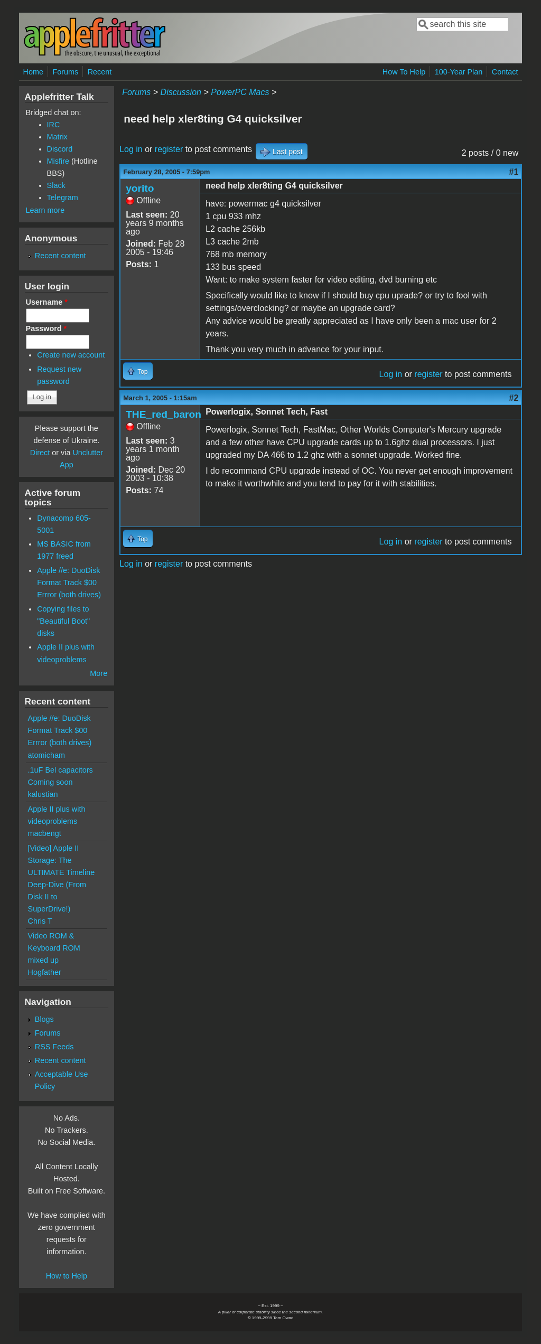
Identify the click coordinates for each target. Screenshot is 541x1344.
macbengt (44, 833)
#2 (514, 397)
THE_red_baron (163, 414)
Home (33, 72)
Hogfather (44, 972)
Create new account (71, 355)
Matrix (57, 137)
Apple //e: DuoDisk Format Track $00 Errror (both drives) (69, 582)
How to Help (66, 1276)
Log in (131, 149)
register (169, 149)
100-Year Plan (459, 72)
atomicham (46, 755)
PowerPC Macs (240, 92)
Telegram (62, 197)
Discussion (181, 92)
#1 (514, 171)
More (98, 673)
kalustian (43, 794)
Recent (100, 72)
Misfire (58, 161)
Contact (505, 72)
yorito (140, 188)
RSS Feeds (54, 1046)
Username (47, 302)
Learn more (45, 210)
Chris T (40, 921)
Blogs (44, 1019)
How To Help (404, 72)
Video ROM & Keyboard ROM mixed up (54, 948)
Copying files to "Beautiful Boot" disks (63, 621)
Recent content (60, 255)
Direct (40, 452)
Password (46, 328)
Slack (56, 185)
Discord (60, 149)
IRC (53, 124)
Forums (65, 72)
